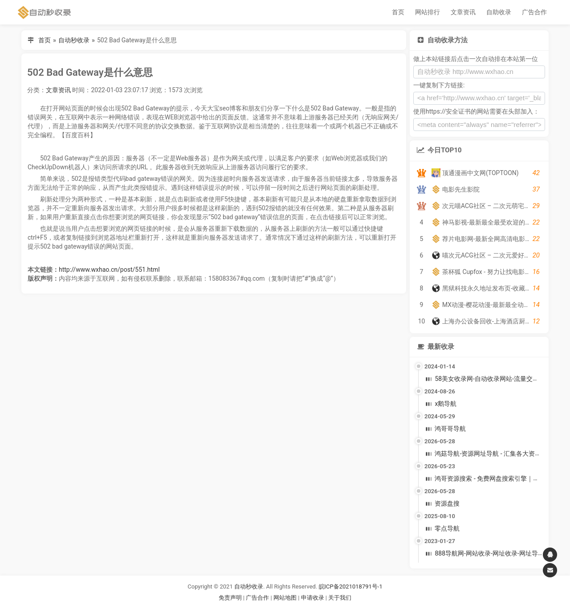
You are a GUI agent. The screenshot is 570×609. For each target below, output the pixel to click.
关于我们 (339, 597)
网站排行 (427, 12)
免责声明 (230, 597)
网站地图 (285, 597)
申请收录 (312, 597)
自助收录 (498, 12)
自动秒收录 (74, 40)
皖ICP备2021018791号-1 (351, 586)
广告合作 (534, 12)
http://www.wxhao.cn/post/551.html (109, 269)
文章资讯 (463, 12)
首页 (398, 12)
